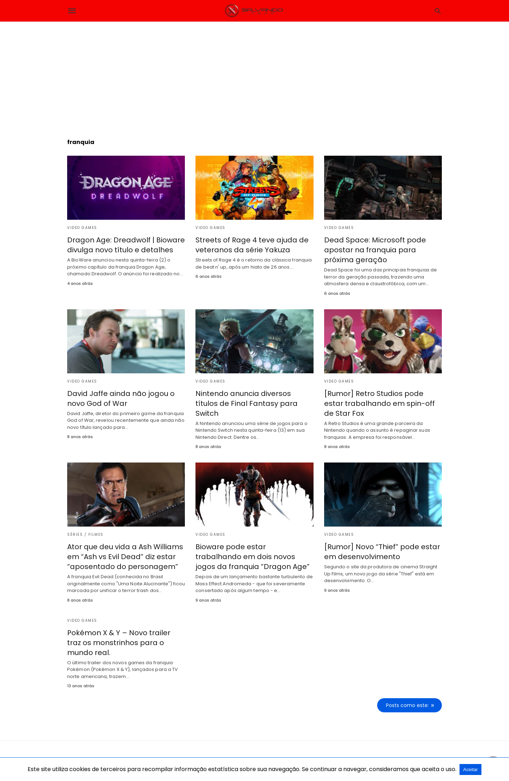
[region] (254, 74)
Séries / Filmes (85, 534)
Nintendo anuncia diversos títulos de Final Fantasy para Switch (246, 403)
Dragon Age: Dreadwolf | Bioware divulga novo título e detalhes (126, 245)
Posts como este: (407, 705)
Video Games (82, 227)
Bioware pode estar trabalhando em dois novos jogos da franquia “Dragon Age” (252, 557)
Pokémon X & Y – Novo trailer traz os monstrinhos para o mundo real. (118, 642)
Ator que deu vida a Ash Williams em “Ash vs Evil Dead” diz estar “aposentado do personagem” (125, 557)
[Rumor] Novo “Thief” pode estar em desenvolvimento (382, 552)
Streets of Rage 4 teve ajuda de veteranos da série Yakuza (252, 245)
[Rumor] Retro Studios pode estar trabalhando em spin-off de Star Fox (379, 403)
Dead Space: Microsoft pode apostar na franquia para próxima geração (375, 250)
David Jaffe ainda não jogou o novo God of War (121, 398)
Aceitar (470, 769)
